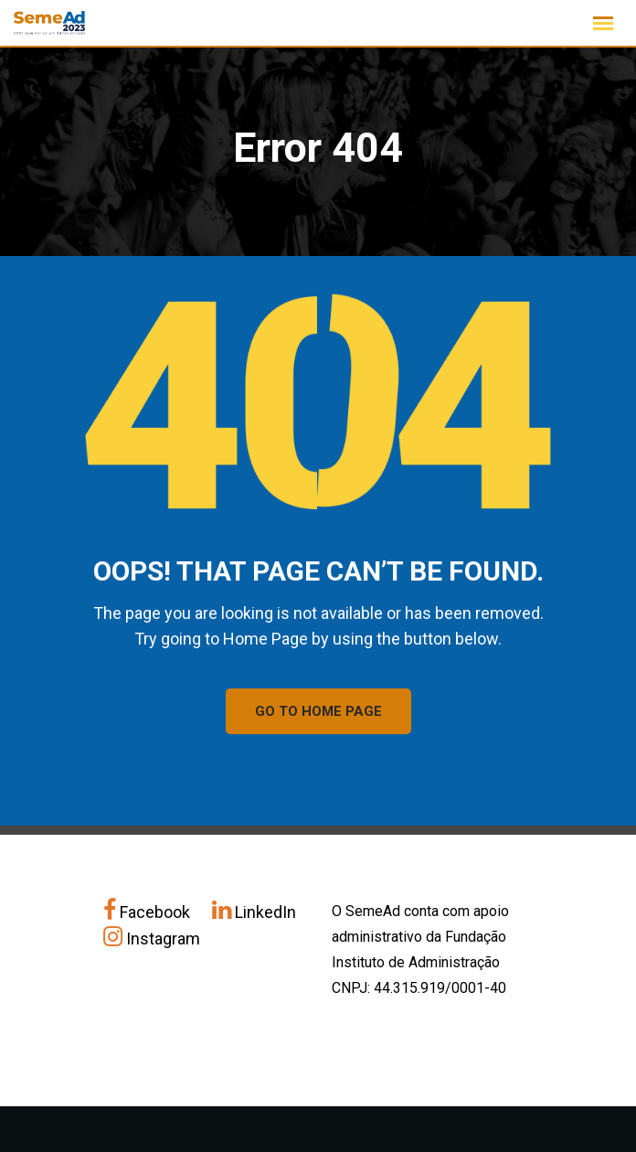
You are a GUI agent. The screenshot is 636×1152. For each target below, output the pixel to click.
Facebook (148, 912)
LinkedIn (254, 912)
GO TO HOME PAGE (318, 711)
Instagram (151, 938)
